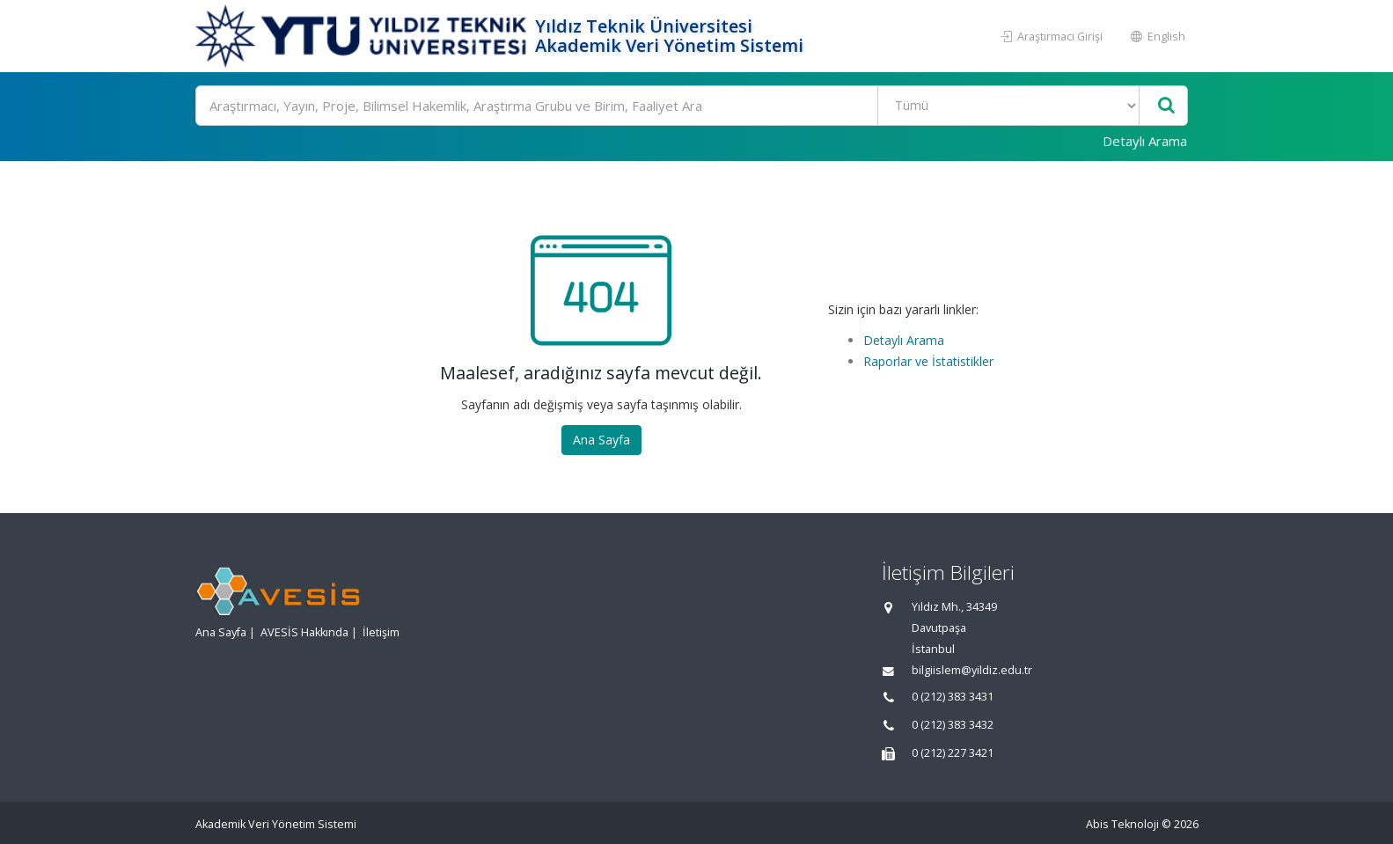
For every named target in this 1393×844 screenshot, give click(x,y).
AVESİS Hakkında (304, 632)
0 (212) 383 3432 (952, 724)
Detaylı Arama (1145, 141)
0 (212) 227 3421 (952, 752)
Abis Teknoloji (1122, 824)
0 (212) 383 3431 (952, 696)
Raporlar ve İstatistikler (928, 361)
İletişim (381, 632)
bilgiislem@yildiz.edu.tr (972, 670)
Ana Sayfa (601, 439)
